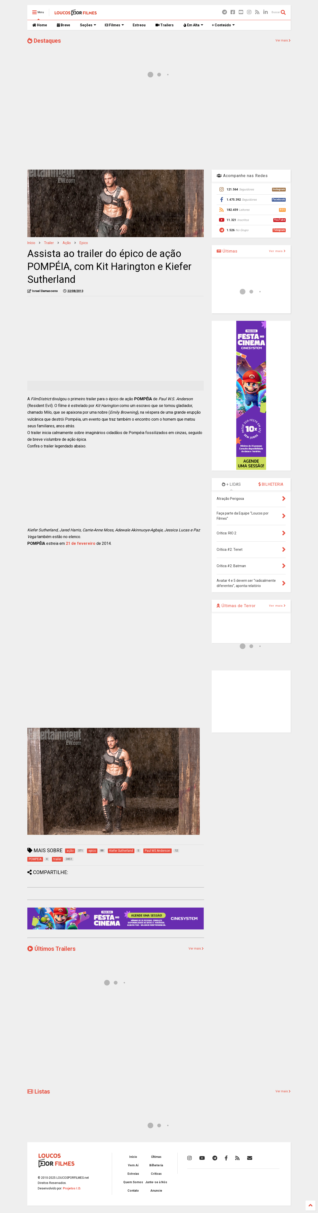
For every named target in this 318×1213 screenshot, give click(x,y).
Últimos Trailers (51, 949)
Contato (133, 1190)
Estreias (133, 1174)
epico (84, 243)
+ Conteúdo (223, 25)
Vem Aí (133, 1165)
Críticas (156, 1174)
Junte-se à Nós (156, 1182)
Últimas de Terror (236, 605)
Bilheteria (156, 1165)
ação (67, 243)
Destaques (44, 40)
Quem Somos (133, 1182)
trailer (49, 243)
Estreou (139, 25)
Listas (38, 1091)
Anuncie (156, 1190)
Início (31, 243)
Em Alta (193, 25)
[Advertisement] (159, 126)
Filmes (114, 25)
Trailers (165, 25)
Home (39, 25)
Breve (63, 25)
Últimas (227, 251)
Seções (88, 25)
